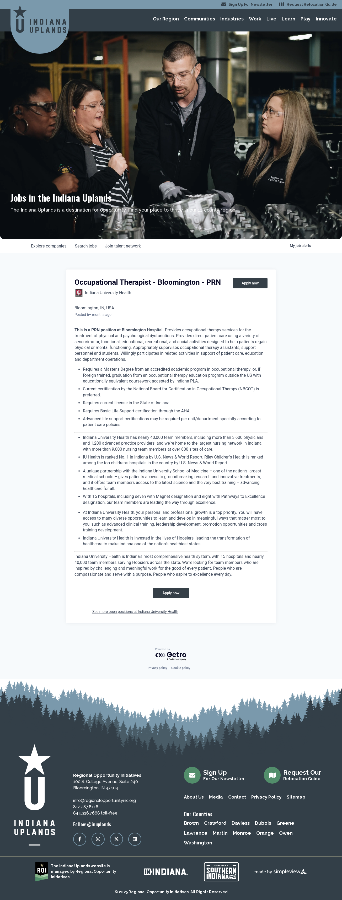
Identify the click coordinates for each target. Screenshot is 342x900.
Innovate (326, 18)
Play (306, 18)
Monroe (242, 833)
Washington (198, 842)
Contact (237, 797)
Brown (191, 823)
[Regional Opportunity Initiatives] (39, 19)
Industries (232, 18)
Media (216, 797)
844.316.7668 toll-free (95, 813)
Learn (288, 18)
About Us (194, 797)
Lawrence (195, 833)
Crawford (215, 823)
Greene (285, 823)
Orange (265, 833)
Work (255, 18)
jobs (86, 246)
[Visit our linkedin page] (134, 839)
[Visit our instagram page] (98, 839)
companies (48, 246)
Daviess (241, 823)
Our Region (166, 18)
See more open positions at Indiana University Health (135, 612)
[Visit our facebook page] (79, 839)
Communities (199, 18)
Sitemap (296, 797)
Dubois (263, 823)
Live (271, 18)
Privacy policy (157, 668)
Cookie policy (180, 668)
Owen (286, 833)
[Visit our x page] (116, 839)
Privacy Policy (266, 797)
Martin (220, 833)
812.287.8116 (85, 806)
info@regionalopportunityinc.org (104, 800)
